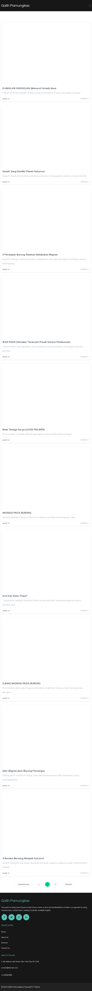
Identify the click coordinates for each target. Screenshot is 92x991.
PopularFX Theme (32, 987)
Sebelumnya (23, 884)
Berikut (69, 884)
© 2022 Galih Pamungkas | (12, 987)
